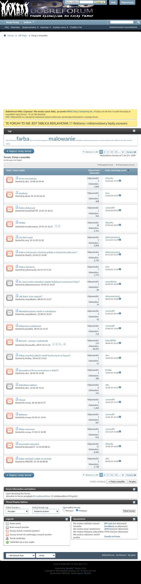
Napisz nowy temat (19, 151)
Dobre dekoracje (27, 207)
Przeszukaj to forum (126, 165)
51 (116, 151)
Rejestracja (127, 2)
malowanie (62, 139)
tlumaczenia (128, 140)
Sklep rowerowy (27, 429)
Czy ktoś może (26, 237)
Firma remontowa (28, 178)
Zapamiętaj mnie (75, 7)
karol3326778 (31, 210)
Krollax (28, 358)
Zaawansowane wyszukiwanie (123, 27)
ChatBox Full (76, 27)
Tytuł (8, 170)
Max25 (28, 255)
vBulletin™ (70, 568)
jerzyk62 (29, 329)
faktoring (13, 140)
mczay (28, 402)
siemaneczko (109, 140)
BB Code (108, 523)
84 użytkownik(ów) (41, 496)
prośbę (85, 140)
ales (27, 181)
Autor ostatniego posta (117, 170)
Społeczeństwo (29, 27)
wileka (8, 144)
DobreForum (108, 555)
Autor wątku (19, 170)
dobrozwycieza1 (32, 284)
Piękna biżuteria (27, 266)
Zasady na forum (112, 536)
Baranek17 (30, 447)
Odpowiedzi (94, 170)
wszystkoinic (31, 299)
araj (27, 240)
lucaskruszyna (31, 226)
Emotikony (109, 526)
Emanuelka (30, 345)
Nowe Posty (12, 22)
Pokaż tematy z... (13, 507)
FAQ (7, 27)
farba (22, 139)
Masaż (22, 399)
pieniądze (79, 140)
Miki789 (29, 461)
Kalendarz (15, 27)
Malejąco (81, 510)
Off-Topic (22, 35)
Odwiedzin (95, 173)
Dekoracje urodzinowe (30, 326)
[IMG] (107, 529)
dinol (27, 196)
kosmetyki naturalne (29, 444)
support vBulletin (84, 573)
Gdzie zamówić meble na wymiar (35, 458)
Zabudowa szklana (28, 385)
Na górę (132, 481)
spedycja (23, 193)
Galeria (29, 22)
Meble (22, 222)
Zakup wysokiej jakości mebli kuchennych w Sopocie (44, 355)
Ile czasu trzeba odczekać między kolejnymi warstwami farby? (49, 281)
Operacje (44, 27)
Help (113, 2)
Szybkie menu (59, 27)
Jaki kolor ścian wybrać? (31, 296)
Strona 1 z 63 (92, 151)
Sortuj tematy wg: (40, 507)
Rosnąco (68, 510)
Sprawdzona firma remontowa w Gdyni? (39, 370)
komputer (44, 140)
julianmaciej (30, 269)
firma (31, 140)
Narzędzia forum (106, 165)
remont (101, 140)
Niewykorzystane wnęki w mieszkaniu (37, 311)
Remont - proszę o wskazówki (33, 340)
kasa (39, 140)
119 (97, 343)
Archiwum (121, 555)
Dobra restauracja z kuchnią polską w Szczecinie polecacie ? (48, 252)
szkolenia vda (118, 140)
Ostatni (131, 152)
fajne (7, 140)
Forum (11, 35)
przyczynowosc (93, 140)
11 (111, 151)
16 (98, 225)
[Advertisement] (44, 73)
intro (35, 140)
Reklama (23, 414)
